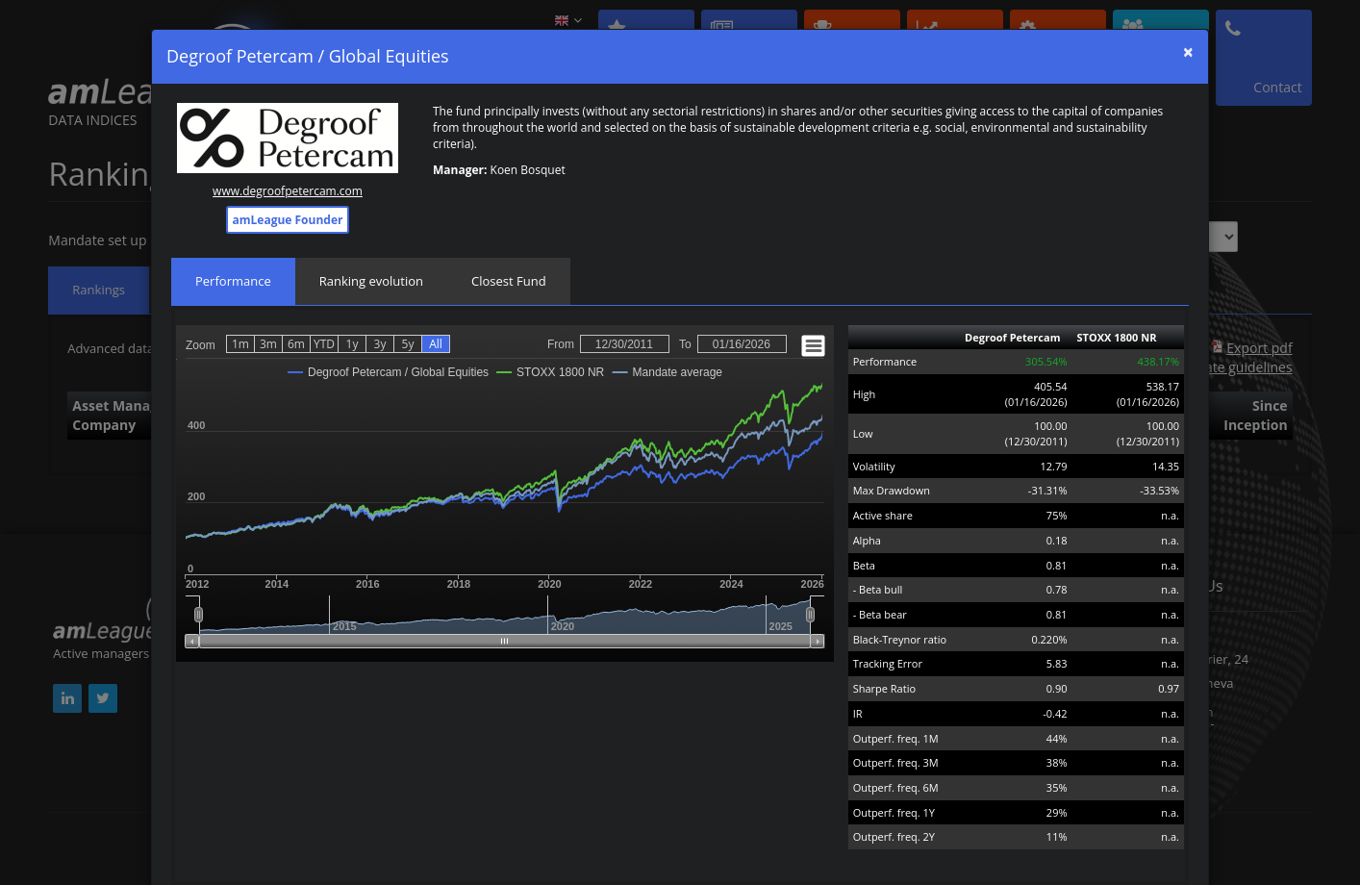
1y (352, 344)
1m (240, 344)
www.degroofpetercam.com (288, 191)
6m (296, 344)
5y (408, 344)
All (435, 344)
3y (380, 344)
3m (268, 344)
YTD (324, 344)
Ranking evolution (371, 281)
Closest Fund (508, 281)
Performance (233, 281)
